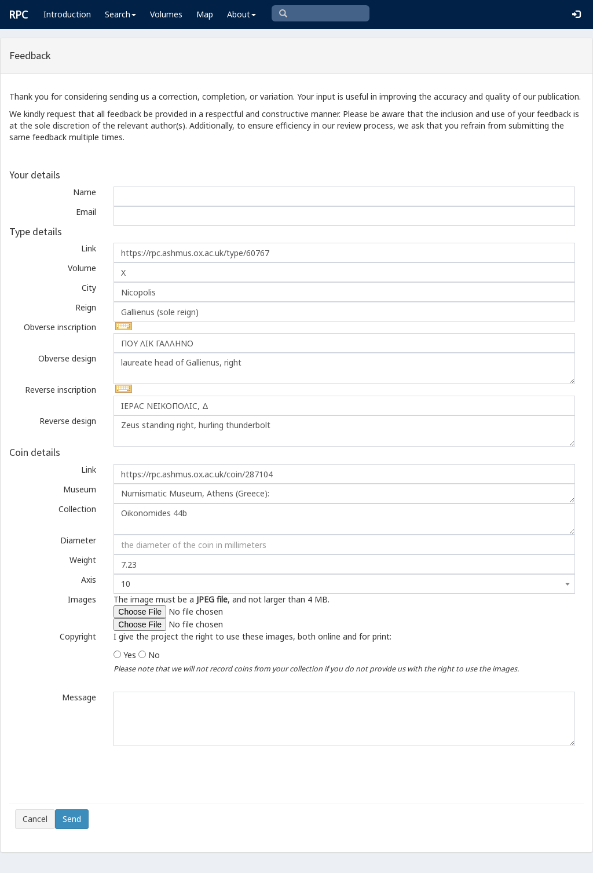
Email (86, 211)
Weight (82, 559)
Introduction (67, 14)
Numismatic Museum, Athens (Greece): (344, 493)
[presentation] (103, 774)
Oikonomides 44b (344, 519)
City (89, 287)
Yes (129, 654)
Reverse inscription (60, 389)
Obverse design (67, 358)
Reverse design (67, 420)
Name (84, 192)
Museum (79, 489)
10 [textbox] (125, 583)
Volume (82, 267)
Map (204, 14)
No (154, 654)
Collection (77, 508)
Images (82, 599)
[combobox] (344, 584)
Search (120, 14)
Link (88, 248)
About (241, 14)
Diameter (78, 540)
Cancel (35, 818)
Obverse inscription (60, 327)
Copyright (78, 636)
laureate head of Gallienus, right (344, 368)
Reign (85, 307)
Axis (88, 579)
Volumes (166, 14)
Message (79, 697)
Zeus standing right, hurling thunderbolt (344, 431)
